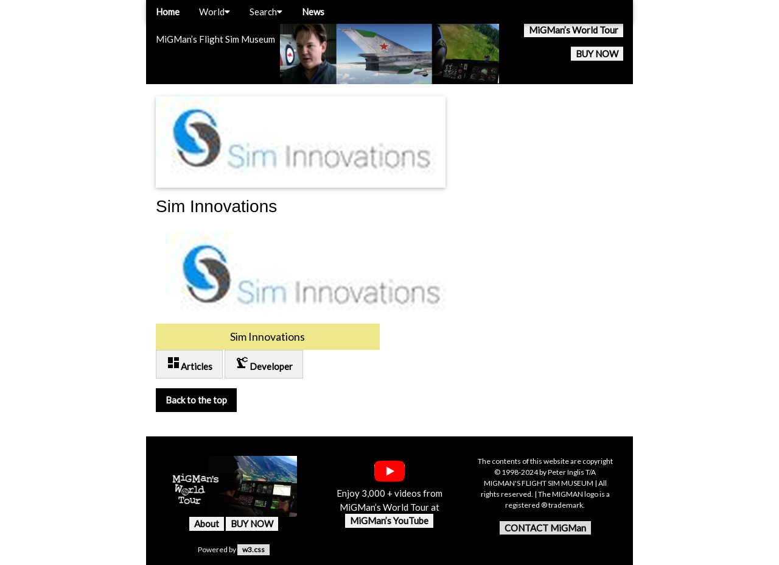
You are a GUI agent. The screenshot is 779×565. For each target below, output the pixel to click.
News (313, 11)
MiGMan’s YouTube (389, 520)
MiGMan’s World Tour (573, 29)
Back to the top (196, 399)
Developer (264, 363)
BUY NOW (597, 53)
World (214, 11)
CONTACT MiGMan (545, 527)
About (206, 523)
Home (168, 11)
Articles (189, 363)
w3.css (253, 549)
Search (266, 11)
